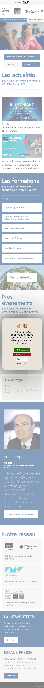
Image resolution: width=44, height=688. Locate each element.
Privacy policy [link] (22, 363)
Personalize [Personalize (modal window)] (22, 359)
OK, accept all (22, 350)
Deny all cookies (22, 355)
